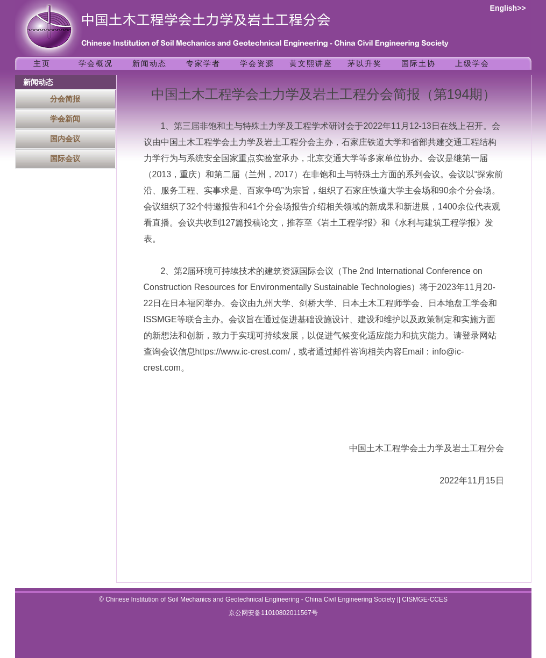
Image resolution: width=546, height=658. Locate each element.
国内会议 (65, 138)
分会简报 (65, 99)
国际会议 (65, 158)
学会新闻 (65, 118)
